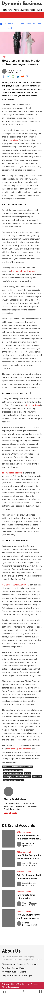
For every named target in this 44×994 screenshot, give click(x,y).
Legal (4, 56)
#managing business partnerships (17, 777)
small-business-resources (31, 24)
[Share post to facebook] (4, 76)
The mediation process (12, 473)
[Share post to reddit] (22, 76)
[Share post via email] (27, 76)
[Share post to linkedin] (18, 76)
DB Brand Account (24, 832)
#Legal (27, 773)
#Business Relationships (13, 773)
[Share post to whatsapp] (13, 76)
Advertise (24, 10)
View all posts (10, 813)
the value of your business (23, 271)
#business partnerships (13, 770)
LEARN (39, 10)
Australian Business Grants (14, 972)
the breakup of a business (19, 749)
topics (10, 24)
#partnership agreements (13, 780)
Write (16, 10)
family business (33, 405)
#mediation (37, 777)
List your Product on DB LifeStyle (17, 975)
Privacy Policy (18, 968)
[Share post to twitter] (8, 76)
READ (10, 10)
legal (10, 28)
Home (4, 10)
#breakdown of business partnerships (17, 767)
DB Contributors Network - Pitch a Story (20, 964)
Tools (32, 10)
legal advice (13, 140)
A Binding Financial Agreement (15, 585)
